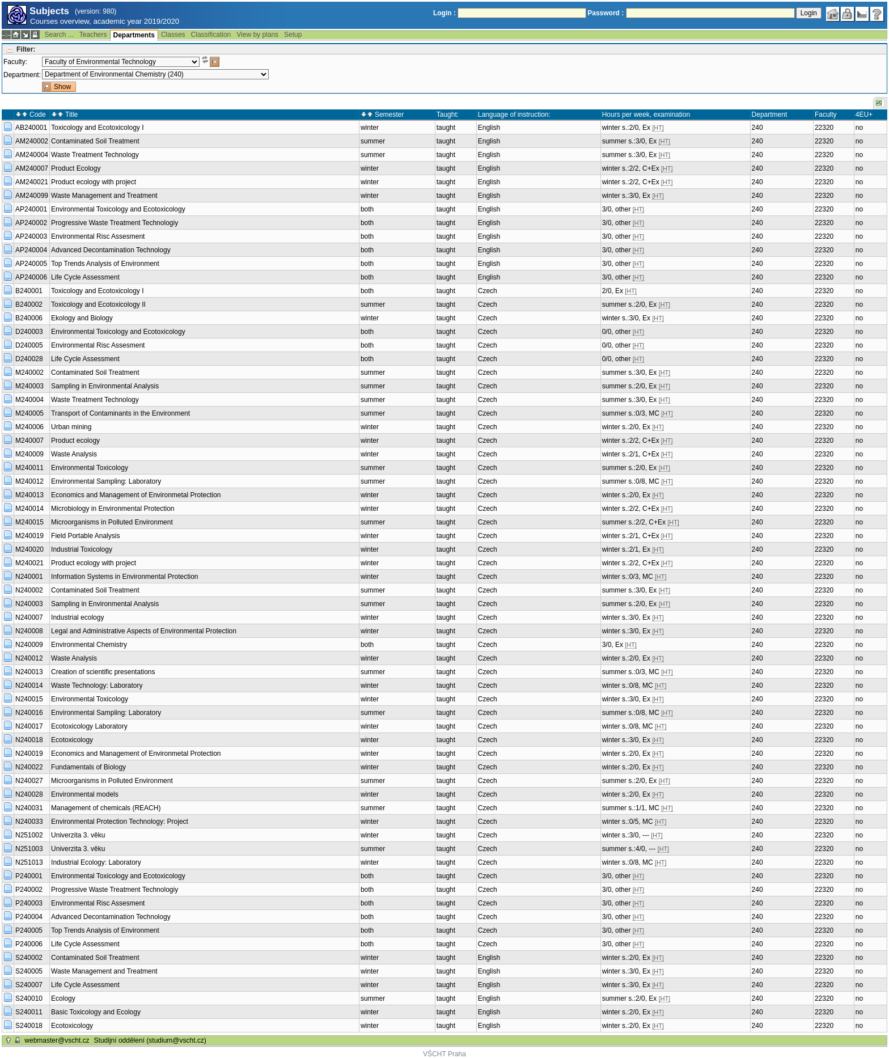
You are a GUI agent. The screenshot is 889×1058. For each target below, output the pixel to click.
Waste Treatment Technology (95, 155)
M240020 (29, 549)
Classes (173, 35)
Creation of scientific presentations (103, 672)
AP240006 (31, 277)
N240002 (29, 590)
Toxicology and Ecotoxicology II (98, 304)
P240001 (29, 876)
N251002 (29, 835)
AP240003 (31, 236)
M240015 (29, 522)
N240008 (29, 631)
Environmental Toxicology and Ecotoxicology (118, 209)
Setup (293, 35)
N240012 (29, 658)
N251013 (29, 862)
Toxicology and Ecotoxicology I (97, 128)
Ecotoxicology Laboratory (89, 726)
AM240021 (31, 182)
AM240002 (31, 141)
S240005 (29, 971)
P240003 (29, 903)
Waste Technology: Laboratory (96, 685)
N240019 (29, 753)
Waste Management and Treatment (104, 196)
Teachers (93, 35)
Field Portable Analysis (85, 536)
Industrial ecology (77, 617)
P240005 (29, 930)
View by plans (257, 35)
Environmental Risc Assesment (98, 236)
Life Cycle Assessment (85, 277)
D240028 (29, 359)
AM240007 (31, 168)
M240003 (29, 386)
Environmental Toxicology (89, 468)
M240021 (29, 563)
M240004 (29, 400)
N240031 (29, 808)
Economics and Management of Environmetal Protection (136, 495)
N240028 (29, 794)
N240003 (29, 604)
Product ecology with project (93, 182)
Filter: (25, 49)
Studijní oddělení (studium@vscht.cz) (150, 1040)
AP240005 (31, 264)
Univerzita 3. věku (78, 835)
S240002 (29, 958)
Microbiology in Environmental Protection (112, 509)
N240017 (29, 726)
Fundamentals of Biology (88, 767)
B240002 (29, 304)
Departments (134, 35)
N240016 (29, 713)
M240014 (29, 509)
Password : (605, 13)
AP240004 (31, 250)
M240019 (29, 536)
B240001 (29, 291)
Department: (22, 75)
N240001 (29, 577)
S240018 (29, 1026)
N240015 (29, 699)
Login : (444, 13)
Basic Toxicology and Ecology (96, 1012)
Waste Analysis (74, 454)
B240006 (29, 318)
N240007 (29, 617)
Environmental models (84, 794)
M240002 (29, 372)
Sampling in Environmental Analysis (105, 386)
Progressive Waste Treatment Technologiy (114, 223)
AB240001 (31, 128)
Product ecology (75, 441)
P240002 (29, 890)
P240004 (29, 917)
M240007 (29, 441)
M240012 (29, 481)
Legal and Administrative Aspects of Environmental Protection (143, 631)
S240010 (29, 998)
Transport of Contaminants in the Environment (120, 413)
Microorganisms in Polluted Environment (112, 522)
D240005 (29, 345)
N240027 (29, 781)
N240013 (29, 672)
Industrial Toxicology (81, 549)
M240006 (29, 427)
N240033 (29, 822)
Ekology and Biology (82, 318)
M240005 (29, 413)
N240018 (29, 740)
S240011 (29, 1012)
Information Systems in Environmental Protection (124, 577)
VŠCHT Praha (444, 1054)
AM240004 (31, 155)
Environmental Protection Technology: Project (119, 822)
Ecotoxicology (72, 740)
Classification (211, 35)
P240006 (29, 944)
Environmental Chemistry (89, 645)
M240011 (29, 468)
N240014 (29, 685)
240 (757, 128)
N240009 (29, 645)
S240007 (29, 985)
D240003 (29, 332)
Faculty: (15, 62)
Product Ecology (75, 168)
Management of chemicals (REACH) (105, 808)
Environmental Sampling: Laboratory (106, 481)
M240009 (29, 454)
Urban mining (71, 427)
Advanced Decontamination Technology (111, 250)
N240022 (29, 767)
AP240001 (31, 209)
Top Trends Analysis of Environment (105, 264)
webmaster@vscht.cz (56, 1040)
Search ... (58, 35)
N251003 (29, 849)
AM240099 (31, 196)
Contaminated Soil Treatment (95, 141)
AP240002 (31, 223)
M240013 (29, 495)
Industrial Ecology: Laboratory (96, 862)
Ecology (63, 998)
